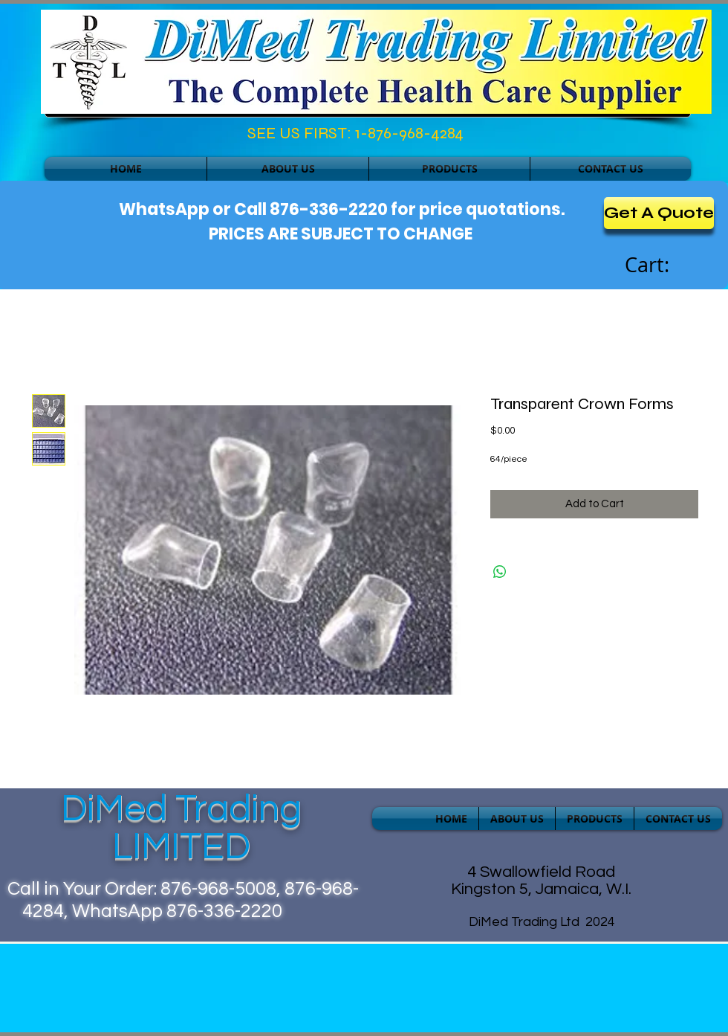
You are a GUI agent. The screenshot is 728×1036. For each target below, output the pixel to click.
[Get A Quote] (659, 213)
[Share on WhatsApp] (500, 572)
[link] (663, 265)
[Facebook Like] (109, 136)
